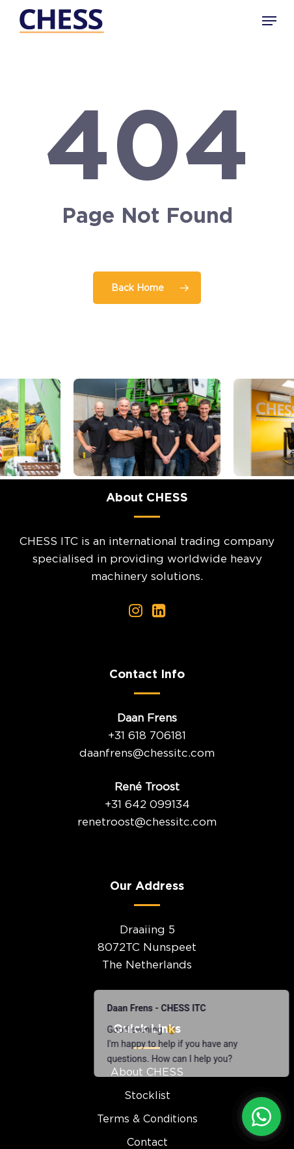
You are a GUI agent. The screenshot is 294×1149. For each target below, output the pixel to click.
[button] (269, 20)
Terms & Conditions (147, 1118)
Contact (147, 1142)
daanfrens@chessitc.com (147, 753)
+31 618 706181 (147, 735)
